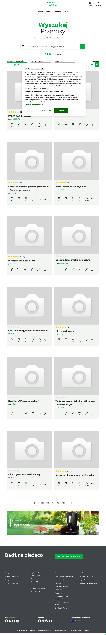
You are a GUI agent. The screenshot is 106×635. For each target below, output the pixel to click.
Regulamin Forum (61, 608)
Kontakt (32, 630)
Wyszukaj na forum (87, 580)
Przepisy (8, 573)
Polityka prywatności (60, 630)
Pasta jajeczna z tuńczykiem (70, 186)
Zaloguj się (34, 581)
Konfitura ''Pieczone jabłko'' (23, 400)
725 (63, 503)
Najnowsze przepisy (12, 583)
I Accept (60, 110)
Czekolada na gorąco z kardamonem (28, 330)
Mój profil (37, 575)
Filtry (17, 65)
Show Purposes (45, 110)
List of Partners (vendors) (34, 105)
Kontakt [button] (58, 11)
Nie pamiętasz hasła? (37, 588)
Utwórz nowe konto (37, 585)
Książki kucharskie (61, 586)
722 (47, 503)
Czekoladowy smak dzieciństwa (72, 259)
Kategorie (8, 580)
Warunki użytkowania (45, 630)
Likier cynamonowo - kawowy (24, 474)
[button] (90, 4)
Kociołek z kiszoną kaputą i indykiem (75, 475)
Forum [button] (48, 11)
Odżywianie (59, 590)
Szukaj (82, 573)
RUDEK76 (16, 119)
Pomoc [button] (66, 11)
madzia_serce (65, 263)
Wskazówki (59, 593)
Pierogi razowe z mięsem (21, 260)
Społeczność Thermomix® (64, 577)
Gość (62, 118)
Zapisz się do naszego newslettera (69, 556)
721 (42, 503)
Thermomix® (59, 580)
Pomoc (86, 630)
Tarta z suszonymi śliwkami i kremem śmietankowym (75, 402)
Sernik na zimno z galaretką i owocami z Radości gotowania (28, 188)
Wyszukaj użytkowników (88, 583)
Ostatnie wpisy (35, 591)
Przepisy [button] (40, 11)
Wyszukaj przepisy (12, 577)
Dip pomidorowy (64, 331)
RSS (81, 586)
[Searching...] (54, 46)
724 (58, 503)
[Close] (82, 66)
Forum (57, 573)
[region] (54, 89)
